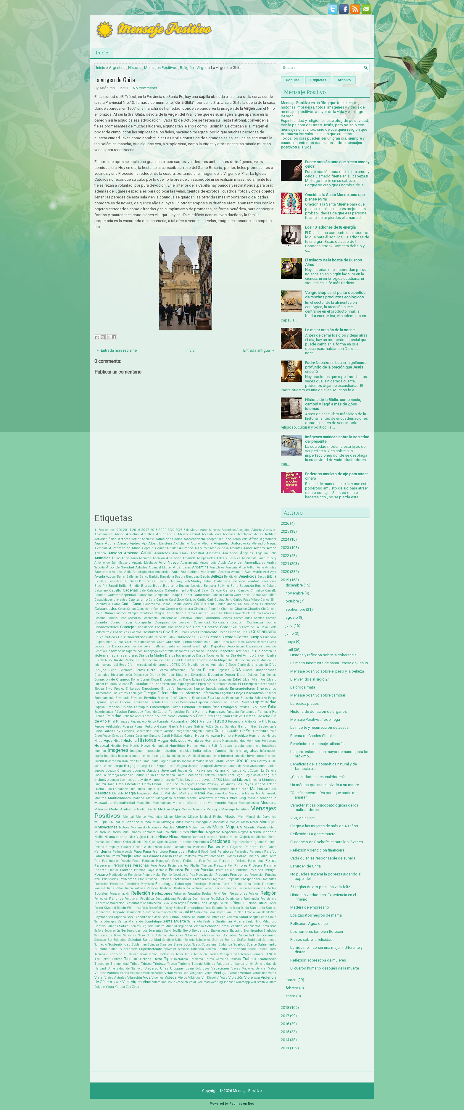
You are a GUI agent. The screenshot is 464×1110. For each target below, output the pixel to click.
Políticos (256, 870)
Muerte (182, 827)
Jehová (229, 761)
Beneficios (248, 576)
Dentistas (173, 646)
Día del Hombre (265, 655)
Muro (272, 827)
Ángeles (246, 553)
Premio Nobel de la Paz (178, 875)
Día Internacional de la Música (249, 660)
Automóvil (209, 572)
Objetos (261, 837)
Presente (222, 875)
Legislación (253, 775)
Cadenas (130, 590)
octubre (292, 601)
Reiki (216, 894)
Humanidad (160, 746)
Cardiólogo (176, 600)
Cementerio (144, 609)
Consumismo (164, 627)
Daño (225, 642)
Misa (156, 822)
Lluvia (167, 784)
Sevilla (177, 931)
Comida (100, 622)
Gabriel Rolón (203, 726)
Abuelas (132, 534)
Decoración (121, 646)
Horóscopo (269, 741)
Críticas (111, 637)
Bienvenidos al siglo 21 (310, 679)
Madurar (270, 789)
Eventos (244, 707)
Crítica (99, 637)
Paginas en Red (241, 1104)
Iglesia (239, 746)
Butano (260, 586)
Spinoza (153, 944)
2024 (285, 539)
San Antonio (246, 912)
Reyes (182, 903)
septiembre (295, 609)
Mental (128, 817)
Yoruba (120, 987)
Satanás (112, 926)
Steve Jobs (182, 944)
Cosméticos (121, 632)
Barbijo (154, 577)
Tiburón (116, 959)
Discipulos (101, 675)
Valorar (100, 973)
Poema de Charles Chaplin (312, 735)
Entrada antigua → (259, 350)
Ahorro (122, 543)
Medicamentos (249, 803)
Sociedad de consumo (257, 935)
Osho (157, 847)
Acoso (258, 534)
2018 (153, 530)
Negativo (213, 832)
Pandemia (102, 851)
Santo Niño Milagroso (261, 921)
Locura (178, 784)
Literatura (133, 784)
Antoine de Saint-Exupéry (112, 563)
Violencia (252, 977)
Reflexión (140, 893)
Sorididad (254, 940)
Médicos (101, 809)
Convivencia (183, 627)
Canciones (202, 595)
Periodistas (256, 861)
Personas (141, 865)
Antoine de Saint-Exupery (259, 558)
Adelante (148, 539)
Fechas (99, 716)
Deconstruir (102, 646)
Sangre (254, 917)
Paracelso (241, 852)
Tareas (263, 949)
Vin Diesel (209, 978)
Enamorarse (102, 693)
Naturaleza (179, 832)
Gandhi (243, 726)
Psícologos (200, 884)
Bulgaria (210, 586)
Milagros (101, 822)
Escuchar (232, 698)
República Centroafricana (158, 899)
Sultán (113, 949)
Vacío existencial (254, 968)
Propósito (233, 879)
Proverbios (132, 884)
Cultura (131, 642)
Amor (146, 552)
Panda (272, 847)
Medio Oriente (147, 809)
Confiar (271, 622)
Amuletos (162, 553)
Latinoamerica (165, 775)
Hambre (227, 735)
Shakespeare (219, 931)
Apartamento (189, 563)
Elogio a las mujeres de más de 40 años (324, 826)
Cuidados (269, 637)
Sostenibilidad (119, 944)
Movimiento (138, 827)
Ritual (262, 903)
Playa (150, 870)
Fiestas (249, 716)
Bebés (205, 576)
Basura (180, 577)
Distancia (182, 675)
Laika (150, 775)
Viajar (99, 977)
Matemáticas (162, 803)
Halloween (212, 736)
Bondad (252, 581)
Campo (175, 595)
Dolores (252, 675)
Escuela (247, 698)
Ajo (144, 543)
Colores (227, 618)
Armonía (232, 567)
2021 (285, 563)
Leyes (206, 780)
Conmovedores (106, 627)
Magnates (144, 793)
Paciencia (199, 847)
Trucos (172, 964)
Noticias (210, 837)
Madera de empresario (309, 907)
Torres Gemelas (216, 959)
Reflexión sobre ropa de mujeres (318, 960)
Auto (175, 572)
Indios (206, 751)
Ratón (129, 888)
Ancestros (213, 553)
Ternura (258, 954)
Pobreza (176, 869)
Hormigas (254, 741)
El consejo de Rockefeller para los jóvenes (326, 842)
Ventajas (221, 972)
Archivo (344, 80)
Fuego (272, 721)
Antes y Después (228, 558)
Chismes (120, 613)
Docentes (215, 675)
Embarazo (133, 689)
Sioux (141, 935)
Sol (109, 940)
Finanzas (122, 721)
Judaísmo (258, 766)
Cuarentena (136, 637)
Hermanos (257, 735)
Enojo (238, 693)
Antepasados (206, 558)
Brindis (134, 586)
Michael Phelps (211, 817)
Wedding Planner (222, 982)
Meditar (164, 809)
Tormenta (196, 959)
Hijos (108, 740)
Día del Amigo (242, 655)
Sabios (271, 908)
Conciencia (220, 622)
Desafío (99, 651)
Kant (192, 771)
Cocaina (100, 618)
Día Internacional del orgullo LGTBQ (154, 665)
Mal (167, 793)
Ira (119, 761)
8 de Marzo (191, 530)
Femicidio (167, 716)
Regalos (194, 893)
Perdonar (226, 861)
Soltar (179, 940)
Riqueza (239, 903)
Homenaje (213, 741)
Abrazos (269, 530)
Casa (137, 604)
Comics (259, 618)
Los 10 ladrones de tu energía (330, 227)
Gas (254, 726)
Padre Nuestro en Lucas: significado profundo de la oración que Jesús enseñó (336, 367)
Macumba (186, 789)
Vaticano (136, 973)
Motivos (124, 827)
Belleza (217, 576)
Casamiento (151, 604)
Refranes (180, 894)
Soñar (241, 940)
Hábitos (176, 736)
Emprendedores (242, 688)
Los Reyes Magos (250, 784)
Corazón (212, 627)
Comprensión (181, 622)
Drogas (166, 679)
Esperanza (140, 702)
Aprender (235, 562)
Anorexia (159, 558)
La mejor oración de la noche (330, 330)
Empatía (168, 688)
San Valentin (229, 917)
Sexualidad (201, 930)
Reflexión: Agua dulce (309, 923)
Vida (147, 977)
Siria (150, 935)
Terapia (246, 954)
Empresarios (266, 688)
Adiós (178, 539)
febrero (292, 988)
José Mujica (177, 766)
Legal (239, 775)
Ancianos (230, 553)
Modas (189, 822)
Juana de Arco (238, 766)
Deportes (218, 646)
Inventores (255, 756)
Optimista (201, 842)
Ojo (146, 842)
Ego (181, 684)
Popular (292, 80)
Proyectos (147, 884)
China (108, 613)
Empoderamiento (216, 689)
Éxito (272, 707)
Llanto (146, 784)
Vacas (235, 968)
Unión (250, 964)
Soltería (190, 940)
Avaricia (224, 572)
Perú (154, 865)
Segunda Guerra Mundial (159, 926)
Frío (264, 721)
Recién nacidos (215, 888)
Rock (144, 908)
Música (100, 832)
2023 (179, 530)
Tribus (134, 964)
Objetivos (247, 837)
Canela (228, 595)
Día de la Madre (151, 655)
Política (242, 870)
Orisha (99, 847)
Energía (150, 693)
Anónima (145, 558)
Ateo (151, 572)
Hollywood (178, 741)
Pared (116, 856)
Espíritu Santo (240, 702)
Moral (254, 822)
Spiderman (139, 944)
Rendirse (116, 898)
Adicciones (164, 539)
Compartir (143, 622)
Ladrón (139, 775)
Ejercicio (204, 684)
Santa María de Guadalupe (139, 921)
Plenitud (161, 870)
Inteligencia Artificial (185, 756)
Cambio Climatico (250, 590)
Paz (97, 861)
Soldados (120, 940)
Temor (152, 954)
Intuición (240, 756)
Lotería (271, 784)
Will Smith (258, 982)
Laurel (180, 775)
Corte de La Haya (255, 627)
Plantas (126, 870)
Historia (134, 67)
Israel (146, 761)
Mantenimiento (266, 793)
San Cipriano (117, 917)
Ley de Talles (174, 780)
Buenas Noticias (191, 586)
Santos (100, 926)
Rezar (192, 903)
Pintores (240, 865)
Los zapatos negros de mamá (316, 915)
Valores (113, 973)
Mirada (146, 822)
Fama (190, 712)
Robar (272, 903)
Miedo (230, 816)
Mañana (138, 798)
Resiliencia (251, 899)
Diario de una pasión (252, 665)
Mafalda (118, 793)
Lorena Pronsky (207, 784)
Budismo (170, 586)
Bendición (231, 577)
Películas (190, 861)
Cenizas (159, 609)
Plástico (139, 870)
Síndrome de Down (108, 935)
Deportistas (236, 646)
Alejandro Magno (264, 543)
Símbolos (270, 931)
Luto (149, 789)
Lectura (221, 775)
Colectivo (186, 618)
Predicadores (118, 875)
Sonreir (217, 940)
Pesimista (175, 865)
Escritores (216, 697)
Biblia (271, 576)
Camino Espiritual (122, 595)
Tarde (252, 949)
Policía (229, 870)
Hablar (188, 735)
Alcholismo (181, 543)
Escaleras (199, 698)
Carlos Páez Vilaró (246, 600)
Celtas (131, 609)
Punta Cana (242, 884)
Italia (155, 761)
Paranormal (102, 856)
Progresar (218, 879)
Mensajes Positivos (160, 67)
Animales (102, 558)
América (100, 553)
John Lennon (103, 766)
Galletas (230, 726)
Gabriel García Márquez (174, 726)
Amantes (236, 548)
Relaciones (238, 893)
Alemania (101, 548)
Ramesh (100, 888)
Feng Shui (222, 716)
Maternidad (196, 803)
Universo (151, 968)
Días (272, 665)
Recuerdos (256, 888)
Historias (147, 740)
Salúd (198, 912)
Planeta (100, 870)
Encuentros (120, 693)
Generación (143, 731)
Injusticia (110, 756)
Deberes (262, 642)
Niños (174, 836)
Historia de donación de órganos (318, 711)
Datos (241, 642)
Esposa (99, 707)
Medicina (268, 802)
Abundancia (165, 534)
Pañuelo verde (123, 852)
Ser (123, 930)
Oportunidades (180, 842)
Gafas (219, 726)
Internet (227, 756)
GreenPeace (102, 736)
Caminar (100, 595)
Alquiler (172, 548)
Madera (200, 789)
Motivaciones (105, 827)
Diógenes (223, 670)
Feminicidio (185, 716)
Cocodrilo (134, 618)
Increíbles (184, 751)
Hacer (199, 735)
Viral (126, 982)
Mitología (167, 822)
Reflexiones (162, 893)
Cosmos (135, 632)
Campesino (161, 595)
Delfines (159, 646)
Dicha (112, 670)
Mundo (249, 827)
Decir (272, 642)
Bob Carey (174, 581)
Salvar (220, 912)
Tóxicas (235, 959)
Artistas (270, 567)
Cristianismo (263, 631)
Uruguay (177, 968)
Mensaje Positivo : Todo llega (315, 719)
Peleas (176, 861)
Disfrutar (168, 675)
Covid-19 (170, 632)
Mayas (232, 803)
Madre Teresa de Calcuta (228, 789)
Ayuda (99, 576)
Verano (234, 973)
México (193, 817)
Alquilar (160, 548)
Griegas (117, 736)
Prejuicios (135, 875)
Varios (124, 973)
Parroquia (139, 856)
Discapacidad (265, 670)
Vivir (171, 982)
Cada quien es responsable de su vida (322, 858)
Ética (215, 707)
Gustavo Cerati (159, 736)
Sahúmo (131, 912)
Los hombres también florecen (316, 931)
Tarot (272, 949)
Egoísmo (191, 684)
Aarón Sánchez (210, 530)
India (197, 751)
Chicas (271, 609)
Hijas (98, 741)
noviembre (295, 593)
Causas (243, 604)
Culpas (119, 642)
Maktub (157, 793)
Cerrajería (186, 609)
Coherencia (150, 618)
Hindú (118, 741)
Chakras (200, 609)
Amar (247, 548)
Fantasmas (248, 712)
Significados (253, 930)
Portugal (270, 870)
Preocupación (205, 875)
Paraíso (270, 851)
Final (111, 721)
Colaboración (169, 618)
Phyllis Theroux (201, 865)
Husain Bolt (208, 746)
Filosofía (263, 716)
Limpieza (269, 780)
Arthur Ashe (255, 567)
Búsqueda (247, 586)
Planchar (270, 865)
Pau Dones (228, 856)
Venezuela (181, 973)
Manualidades (119, 798)
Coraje (198, 627)
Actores (124, 539)
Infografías (248, 750)
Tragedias (101, 964)
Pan (262, 847)
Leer (231, 775)
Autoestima (190, 572)
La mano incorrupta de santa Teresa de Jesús (329, 663)
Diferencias (178, 670)
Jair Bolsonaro (180, 761)
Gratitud (259, 731)
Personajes (121, 865)
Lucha (99, 789)
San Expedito (137, 917)
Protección (101, 884)
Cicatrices (147, 613)
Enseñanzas (254, 693)
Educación (139, 683)
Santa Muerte (174, 921)
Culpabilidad (103, 642)
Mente (141, 817)
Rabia (257, 884)
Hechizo (241, 735)
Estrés (175, 707)
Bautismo (192, 577)
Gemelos (128, 731)
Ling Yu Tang (104, 784)
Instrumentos (141, 756)
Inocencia (124, 756)
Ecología (210, 679)
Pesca (162, 865)
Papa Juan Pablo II (184, 851)
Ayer (273, 572)
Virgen (201, 67)
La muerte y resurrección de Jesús (319, 727)
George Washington (188, 731)
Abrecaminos (103, 534)
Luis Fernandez (117, 789)
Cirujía (208, 613)
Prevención (256, 875)
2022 (171, 530)
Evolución (258, 707)
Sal (140, 912)
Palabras (251, 847)
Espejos (113, 702)
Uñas (164, 968)
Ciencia (180, 613)
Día (251, 651)
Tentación (200, 954)
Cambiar (230, 590)
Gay (117, 731)
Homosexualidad (234, 741)
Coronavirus (230, 627)
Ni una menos (115, 837)
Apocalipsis (208, 563)
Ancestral (197, 553)
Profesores (201, 879)
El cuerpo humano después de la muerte (324, 968)
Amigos (115, 553)
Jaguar (165, 761)
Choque (133, 613)
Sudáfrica (225, 944)
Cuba (150, 637)
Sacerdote (102, 912)
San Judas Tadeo (175, 917)
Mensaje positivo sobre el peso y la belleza (327, 671)
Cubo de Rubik (165, 637)
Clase (228, 613)
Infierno (233, 751)
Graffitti (246, 731)
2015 (285, 1032)
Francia (205, 721)
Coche (112, 618)
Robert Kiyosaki (105, 908)
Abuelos (147, 534)
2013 (285, 1048)
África (254, 539)
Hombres (196, 740)
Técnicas (100, 954)
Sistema (160, 935)
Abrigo (119, 534)
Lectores (209, 775)
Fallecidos (177, 712)
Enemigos (136, 693)
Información (268, 751)
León (123, 780)
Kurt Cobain (251, 771)
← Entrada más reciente (116, 350)
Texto (270, 953)
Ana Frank (180, 553)
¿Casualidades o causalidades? (317, 777)
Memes (187, 809)
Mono (245, 822)
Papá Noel (208, 852)
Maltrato (186, 793)
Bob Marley (192, 581)
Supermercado (150, 949)
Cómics (271, 618)
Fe (274, 711)
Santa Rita (194, 921)
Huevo (145, 746)
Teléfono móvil (137, 954)
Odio (127, 842)
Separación (112, 931)
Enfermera (192, 693)
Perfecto (241, 861)
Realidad (166, 888)
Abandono (229, 530)
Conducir (237, 622)
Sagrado (118, 912)
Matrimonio (216, 803)
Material (179, 803)
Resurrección (152, 903)
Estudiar (188, 707)
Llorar (156, 784)
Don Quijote (268, 675)
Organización (240, 842)
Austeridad (162, 572)
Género (157, 731)
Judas (272, 766)
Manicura (236, 793)
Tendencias (166, 954)
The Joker (101, 959)
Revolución (169, 903)
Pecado (125, 861)
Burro (234, 586)
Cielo (169, 613)
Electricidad (267, 684)
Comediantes (243, 618)
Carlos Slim (268, 600)
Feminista (204, 716)
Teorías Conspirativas (223, 954)
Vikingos (194, 978)
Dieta (151, 670)
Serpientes (156, 931)
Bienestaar (115, 581)
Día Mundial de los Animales (203, 665)
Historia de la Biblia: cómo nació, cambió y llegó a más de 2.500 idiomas (333, 404)
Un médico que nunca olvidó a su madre (324, 785)
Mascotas (103, 802)
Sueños (239, 944)
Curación (173, 642)
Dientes (140, 670)
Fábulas (121, 712)
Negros (243, 832)
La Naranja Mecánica (117, 775)
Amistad (131, 553)
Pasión (178, 856)
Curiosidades (191, 642)
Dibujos (100, 670)
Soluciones (203, 940)
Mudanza (154, 827)
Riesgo (213, 903)
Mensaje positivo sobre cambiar (317, 695)
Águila (110, 543)
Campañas (145, 595)
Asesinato (102, 572)
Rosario (217, 908)
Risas (252, 903)
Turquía (197, 964)
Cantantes (242, 595)
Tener (179, 954)
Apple (222, 563)
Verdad (245, 973)
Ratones (139, 888)
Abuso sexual (188, 534)
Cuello (200, 637)
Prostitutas (268, 879)
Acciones (229, 534)
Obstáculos (102, 842)
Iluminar (100, 751)
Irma (132, 761)
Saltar (178, 912)
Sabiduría (257, 908)
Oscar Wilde (142, 847)
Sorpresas (269, 940)
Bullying (223, 586)
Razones (153, 888)
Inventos (270, 756)
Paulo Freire (268, 856)
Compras (161, 622)
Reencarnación (119, 894)
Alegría (207, 543)
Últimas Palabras (216, 964)
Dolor (241, 675)
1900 (118, 530)
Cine (199, 613)
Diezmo (162, 670)
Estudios (204, 707)
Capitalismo (138, 599)
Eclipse (197, 679)
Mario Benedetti (200, 798)
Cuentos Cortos (234, 637)
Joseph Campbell (200, 766)
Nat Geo (163, 832)
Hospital (101, 745)
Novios (223, 837)
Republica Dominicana (193, 899)
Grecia (271, 731)
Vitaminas (159, 982)
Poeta (219, 870)
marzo (291, 979)
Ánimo (116, 558)
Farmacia (264, 712)
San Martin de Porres (205, 917)
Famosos (217, 711)
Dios (236, 669)
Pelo (202, 861)
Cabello (115, 590)
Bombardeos (221, 581)
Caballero (101, 590)
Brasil (113, 586)
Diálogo (230, 665)
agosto (292, 617)
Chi (263, 609)
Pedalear (148, 861)
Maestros (102, 793)
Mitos (179, 822)
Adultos (225, 539)
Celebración (268, 604)
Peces (136, 861)
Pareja (126, 856)
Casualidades (182, 604)
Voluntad (203, 982)
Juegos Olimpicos (119, 771)
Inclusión (169, 751)
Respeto (99, 903)
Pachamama (182, 847)
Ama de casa (219, 548)
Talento (211, 949)
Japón (209, 761)
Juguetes (139, 771)
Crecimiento (207, 632)
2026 (285, 523)
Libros (242, 779)
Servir (168, 931)
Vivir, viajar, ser (302, 818)
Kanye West (204, 771)
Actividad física (105, 539)
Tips (168, 958)
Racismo (269, 884)
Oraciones (220, 841)
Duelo (187, 679)
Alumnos (186, 548)
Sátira (123, 926)
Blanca (161, 581)
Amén (271, 548)
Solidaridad (152, 940)
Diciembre (125, 670)
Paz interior (110, 861)
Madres (256, 788)
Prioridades (110, 879)
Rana (110, 888)
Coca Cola (269, 613)
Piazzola (220, 865)
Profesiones (182, 879)
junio (290, 633)
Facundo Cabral (156, 712)
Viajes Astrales (115, 978)
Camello (270, 590)
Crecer (192, 632)
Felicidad (113, 716)
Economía (225, 679)
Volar (192, 982)
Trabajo (249, 958)
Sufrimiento (267, 944)
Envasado (122, 698)
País (225, 847)
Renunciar (131, 899)
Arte (242, 567)
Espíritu (155, 702)
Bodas (207, 581)
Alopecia (147, 548)
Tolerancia (180, 959)
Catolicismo (204, 604)
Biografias (147, 581)
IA (220, 746)
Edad (237, 679)
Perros (270, 860)
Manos (249, 793)
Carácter (162, 600)
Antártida (189, 558)
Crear (183, 632)
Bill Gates (131, 581)
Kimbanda (234, 771)
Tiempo (130, 958)
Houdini (116, 746)
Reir (225, 893)
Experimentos (103, 712)
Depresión (254, 646)
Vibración (134, 977)
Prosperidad (250, 879)
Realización (182, 888)
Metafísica (155, 817)
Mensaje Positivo (235, 809)
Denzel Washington (195, 646)
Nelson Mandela (263, 832)
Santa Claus (268, 917)
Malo (174, 793)
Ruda (236, 908)
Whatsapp (243, 982)
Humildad (177, 746)
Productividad (147, 879)
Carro (116, 604)
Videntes (158, 978)
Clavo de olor (242, 613)
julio (289, 625)
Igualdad (269, 746)
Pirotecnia (255, 865)
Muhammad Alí (200, 827)
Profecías (165, 879)
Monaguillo (203, 822)
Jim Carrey (258, 761)
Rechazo (197, 888)
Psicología (164, 883)
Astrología (140, 572)
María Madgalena (159, 798)
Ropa (207, 908)
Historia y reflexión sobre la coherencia (323, 655)
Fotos (193, 721)
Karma (220, 770)
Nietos (152, 837)
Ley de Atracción (151, 780)
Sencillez (236, 926)
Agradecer (268, 539)
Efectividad (169, 684)
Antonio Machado (144, 563)
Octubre (116, 842)
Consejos (128, 627)
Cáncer (186, 595)
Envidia (150, 698)
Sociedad (230, 935)
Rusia (245, 908)
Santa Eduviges (105, 921)
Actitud (270, 534)
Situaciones (175, 935)
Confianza (255, 622)
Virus (147, 982)
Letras (132, 780)
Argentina (117, 67)
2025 (285, 531)
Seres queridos (137, 931)
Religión (187, 67)
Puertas (227, 884)
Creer (222, 632)
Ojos (152, 842)
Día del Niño (103, 660)
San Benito (263, 912)
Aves (248, 572)
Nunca (234, 837)
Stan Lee (166, 944)
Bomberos (238, 581)
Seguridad (185, 926)
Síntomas (129, 935)
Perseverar (102, 865)
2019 (285, 580)
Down (155, 679)
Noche (186, 837)
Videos (171, 977)
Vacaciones (220, 968)
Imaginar (136, 751)
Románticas (194, 908)
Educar (155, 684)
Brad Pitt (100, 586)
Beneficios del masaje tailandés (317, 743)
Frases (219, 721)
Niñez (163, 836)
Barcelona (167, 577)
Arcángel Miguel (160, 567)
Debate (251, 642)
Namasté (148, 832)
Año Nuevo (168, 562)
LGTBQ (217, 780)
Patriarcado (212, 856)
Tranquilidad (119, 964)
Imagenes (118, 750)
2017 (145, 530)
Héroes (271, 736)
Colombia (212, 618)
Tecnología (116, 954)
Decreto (137, 646)
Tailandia (197, 949)
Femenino (151, 716)
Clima (257, 613)
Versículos (259, 973)
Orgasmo (257, 842)
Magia (130, 793)
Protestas (116, 884)
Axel (266, 572)
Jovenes (220, 766)
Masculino (144, 803)
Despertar (225, 651)
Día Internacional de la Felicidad (157, 660)
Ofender (137, 842)
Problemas (128, 879)
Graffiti (234, 731)
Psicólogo (183, 884)
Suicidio (100, 949)
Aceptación (244, 534)
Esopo (272, 698)
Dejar (148, 646)
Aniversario (130, 558)
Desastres (182, 651)
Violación (235, 977)
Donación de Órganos (112, 679)
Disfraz (155, 675)
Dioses (248, 670)
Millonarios (130, 822)
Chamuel (227, 609)
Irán (125, 761)
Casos (166, 604)
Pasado (153, 856)
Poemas (192, 869)
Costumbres (152, 632)
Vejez (159, 973)
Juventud (168, 770)
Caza (254, 604)
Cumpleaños (147, 642)
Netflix (98, 837)
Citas (218, 613)
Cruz (121, 637)
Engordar (226, 693)
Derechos (270, 646)
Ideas (227, 746)
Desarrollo (166, 651)
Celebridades (105, 608)
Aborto (256, 530)
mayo (290, 641)
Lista (120, 784)
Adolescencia (194, 539)
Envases (137, 698)
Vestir (272, 973)
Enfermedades (170, 693)
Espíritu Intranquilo (211, 702)
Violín (117, 982)
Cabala (271, 586)
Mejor (175, 809)
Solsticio (168, 940)
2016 (136, 530)
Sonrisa (230, 940)
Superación (128, 949)
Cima (191, 613)
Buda (157, 586)
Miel (241, 817)
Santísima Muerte (230, 921)
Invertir (99, 761)
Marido (179, 798)
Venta (208, 973)
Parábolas (225, 851)
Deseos (211, 651)
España (100, 702)
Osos (167, 847)
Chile (98, 613)
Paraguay (256, 852)
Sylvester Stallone (176, 949)
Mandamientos (217, 793)
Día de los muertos (180, 655)
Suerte (251, 944)
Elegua (99, 689)
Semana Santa (217, 926)
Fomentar (163, 721)
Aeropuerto (240, 539)
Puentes (214, 884)
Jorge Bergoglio (126, 766)
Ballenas (132, 577)
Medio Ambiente (122, 809)
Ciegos (159, 613)
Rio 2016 (225, 903)
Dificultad (194, 670)
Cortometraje (103, 632)
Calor (205, 590)
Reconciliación (237, 888)
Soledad (134, 940)
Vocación (181, 982)
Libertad (229, 780)
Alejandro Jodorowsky (232, 543)
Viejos (182, 977)
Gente (168, 731)
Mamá (199, 793)
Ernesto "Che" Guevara (173, 698)
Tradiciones (267, 959)
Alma (135, 548)
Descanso (197, 651)
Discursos (141, 675)
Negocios (229, 832)
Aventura (237, 572)
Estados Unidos (120, 707)
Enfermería (210, 693)
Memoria (199, 809)
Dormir (145, 679)
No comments (145, 88)
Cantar (256, 595)
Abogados (243, 530)
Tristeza (159, 964)
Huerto (134, 746)
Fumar (139, 726)
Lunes (140, 789)
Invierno (110, 761)
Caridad (190, 600)
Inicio (102, 52)
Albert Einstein (160, 543)
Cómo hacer (121, 622)
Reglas (207, 894)
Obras (272, 837)
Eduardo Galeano (117, 684)
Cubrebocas (186, 637)
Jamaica (198, 761)
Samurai (231, 912)
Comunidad (202, 622)
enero (290, 996)
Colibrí (198, 618)
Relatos (254, 894)
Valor (272, 968)
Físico (151, 721)
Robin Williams (129, 908)
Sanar (243, 917)
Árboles (141, 567)
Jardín (219, 761)
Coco (123, 618)
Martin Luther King (230, 798)
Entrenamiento (104, 698)
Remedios (101, 899)
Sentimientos (251, 926)
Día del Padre (123, 660)
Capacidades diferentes (110, 600)
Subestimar (210, 944)
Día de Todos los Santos (213, 655)
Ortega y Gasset (118, 847)
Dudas (177, 679)
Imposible (152, 751)
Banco (144, 577)
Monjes (235, 822)
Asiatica (117, 572)
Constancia (146, 627)
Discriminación (121, 675)
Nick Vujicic (137, 837)
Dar (233, 642)
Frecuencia (235, 721)
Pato (200, 856)
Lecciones (194, 775)
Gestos (208, 731)
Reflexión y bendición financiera (317, 850)
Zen (128, 987)
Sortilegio (100, 944)
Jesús (242, 760)
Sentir (265, 926)
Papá (138, 851)
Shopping (236, 931)
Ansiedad (173, 558)
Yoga (110, 987)
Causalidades (226, 604)
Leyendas (192, 780)
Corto (272, 627)
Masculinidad (124, 803)
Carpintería (102, 604)
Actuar (136, 539)
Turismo (184, 964)
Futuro (150, 726)
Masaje (253, 798)
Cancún (216, 595)
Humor (192, 746)
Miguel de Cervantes (261, 817)
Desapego (151, 651)
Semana (198, 926)
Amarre (260, 548)
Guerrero (142, 736)
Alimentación (119, 548)
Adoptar (212, 539)
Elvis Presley (115, 689)
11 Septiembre (104, 530)
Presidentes (239, 875)
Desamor (113, 651)
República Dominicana (226, 899)
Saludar (209, 912)
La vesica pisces (304, 703)
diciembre (294, 585)
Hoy (125, 746)
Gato (98, 731)
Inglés (98, 756)
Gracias (221, 730)
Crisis (245, 632)
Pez (185, 865)
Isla (138, 761)
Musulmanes (132, 832)
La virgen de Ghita (114, 80)
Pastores (190, 856)
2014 (127, 530)
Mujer (218, 827)
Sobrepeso (192, 935)
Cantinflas (269, 595)
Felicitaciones (132, 716)
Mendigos (213, 809)
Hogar (163, 740)
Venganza (196, 973)
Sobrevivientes (210, 935)
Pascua (166, 856)
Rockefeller (156, 908)
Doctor (230, 675)
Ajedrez (135, 543)
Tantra (222, 949)
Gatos (108, 731)
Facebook (135, 712)
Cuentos (213, 637)
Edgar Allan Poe (253, 679)
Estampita (141, 707)
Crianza (234, 632)
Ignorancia (253, 746)
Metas (168, 817)
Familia (201, 711)
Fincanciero (138, 721)
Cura (161, 642)
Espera (125, 702)
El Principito (247, 684)
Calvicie (216, 590)
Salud (188, 912)
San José (154, 917)
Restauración (115, 903)
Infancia (219, 751)
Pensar (212, 861)
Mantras (100, 798)
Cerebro (172, 609)
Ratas (120, 888)
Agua (98, 543)
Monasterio (220, 822)
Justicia (153, 770)
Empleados (184, 689)
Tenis (188, 954)
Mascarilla (268, 798)
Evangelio (229, 707)
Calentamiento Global (182, 590)
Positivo (101, 874)
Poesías (207, 869)
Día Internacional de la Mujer (204, 660)
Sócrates (100, 940)
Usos (206, 968)
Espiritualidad (264, 702)
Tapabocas (237, 949)
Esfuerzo (260, 698)
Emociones (151, 688)
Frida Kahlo (252, 721)
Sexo (187, 930)
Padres (214, 846)
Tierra (157, 959)
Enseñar (270, 693)
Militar (115, 822)
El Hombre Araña (224, 684)
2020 (162, 530)
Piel (230, 865)
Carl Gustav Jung (219, 600)
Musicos (114, 832)
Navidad (197, 832)
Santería (208, 921)
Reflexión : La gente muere (312, 834)
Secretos (135, 926)
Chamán (214, 609)
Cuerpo (255, 637)
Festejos (237, 716)
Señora (99, 931)
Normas (197, 837)
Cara (152, 600)
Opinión (162, 842)
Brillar (123, 586)
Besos (261, 577)
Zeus (135, 987)
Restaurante (133, 903)
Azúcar (111, 577)
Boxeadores (268, 581)
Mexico (180, 817)
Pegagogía (163, 861)
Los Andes (227, 784)
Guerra (129, 736)
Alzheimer (202, 548)
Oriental (270, 842)
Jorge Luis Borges (154, 766)
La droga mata (302, 687)
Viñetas (222, 978)
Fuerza (128, 726)
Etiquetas (318, 80)
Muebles (168, 827)
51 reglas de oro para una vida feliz (320, 887)
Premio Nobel (152, 875)
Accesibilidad (211, 534)
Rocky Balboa (174, 908)
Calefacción (155, 590)
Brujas (146, 586)
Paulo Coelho (248, 856)
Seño (273, 926)
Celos (122, 609)
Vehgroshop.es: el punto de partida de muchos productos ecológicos (335, 294)
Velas (168, 973)
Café (142, 590)
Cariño (201, 600)
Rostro (227, 908)
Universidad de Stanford (125, 968)
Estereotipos (160, 707)
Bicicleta (100, 581)
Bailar (121, 577)
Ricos (202, 903)
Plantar (113, 870)
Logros (190, 784)
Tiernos (145, 959)
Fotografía (179, 721)
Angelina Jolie (266, 553)
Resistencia (268, 899)
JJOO (272, 761)
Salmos (149, 912)
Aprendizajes (254, 562)
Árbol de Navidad (120, 567)
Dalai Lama (212, 642)
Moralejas (268, 822)
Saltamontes (165, 912)
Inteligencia (161, 756)
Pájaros (236, 847)
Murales (262, 827)
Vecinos (148, 973)
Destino (241, 651)
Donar (135, 679)
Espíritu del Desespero (178, 702)
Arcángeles (182, 567)
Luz (157, 789)
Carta (126, 604)
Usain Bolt (193, 968)
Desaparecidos (132, 651)
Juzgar (182, 771)
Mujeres (233, 827)
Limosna (255, 780)
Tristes (146, 964)
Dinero (208, 670)
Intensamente (210, 756)
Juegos (99, 771)
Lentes (114, 780)
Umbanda (237, 964)
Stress (196, 944)
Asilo (127, 572)
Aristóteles (217, 567)
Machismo (169, 789)
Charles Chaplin (247, 609)
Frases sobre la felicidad (311, 939)
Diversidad (198, 675)
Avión (257, 572)
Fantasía (232, 712)
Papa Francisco (155, 851)
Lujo (132, 789)
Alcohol (196, 543)
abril (289, 649)
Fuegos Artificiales (107, 726)
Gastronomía (267, 726)
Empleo (199, 689)
